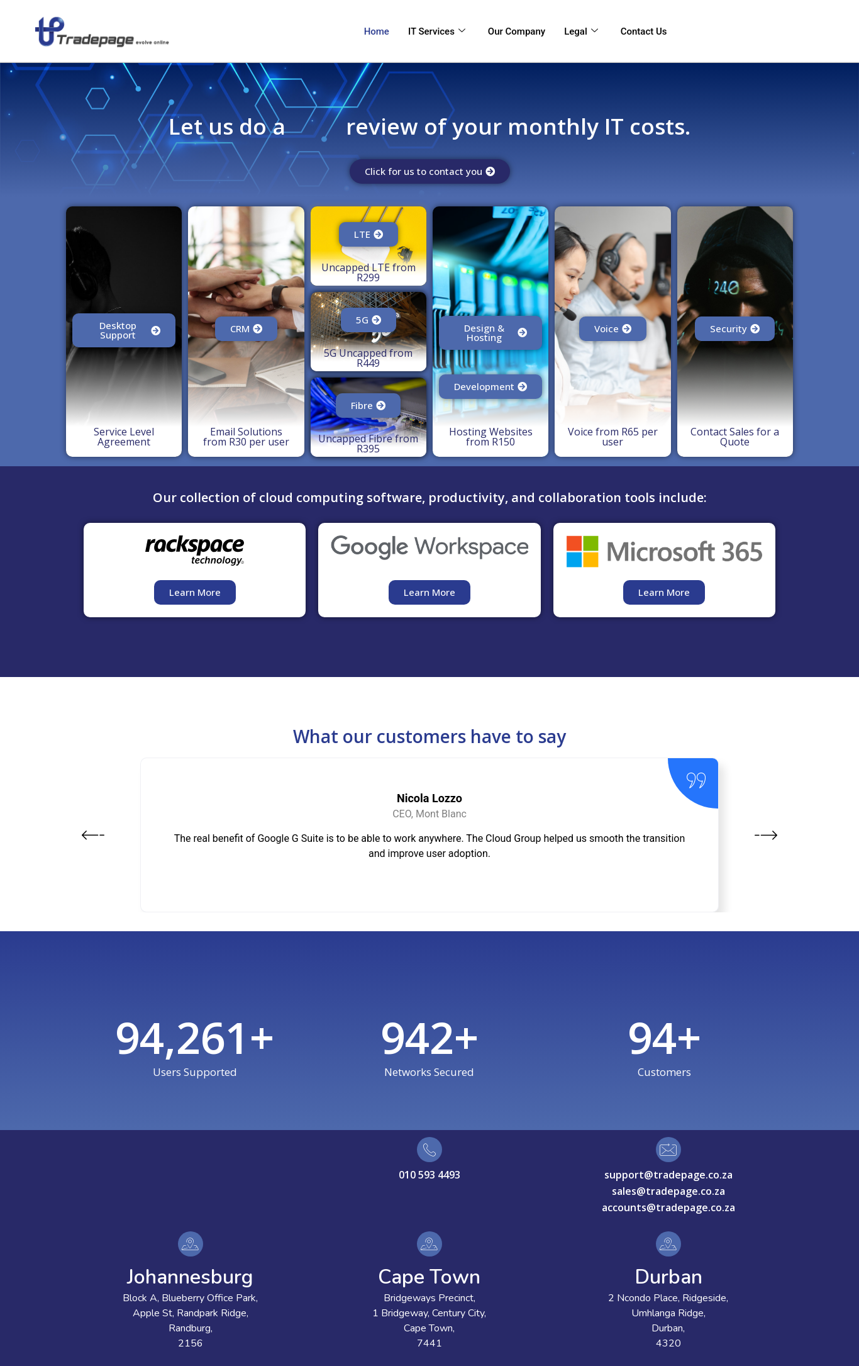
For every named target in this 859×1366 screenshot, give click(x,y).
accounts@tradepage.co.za (668, 1207)
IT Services (436, 31)
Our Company (516, 31)
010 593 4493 (429, 1175)
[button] (93, 837)
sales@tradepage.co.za (668, 1191)
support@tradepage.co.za (668, 1175)
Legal (581, 31)
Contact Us (644, 31)
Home (376, 31)
